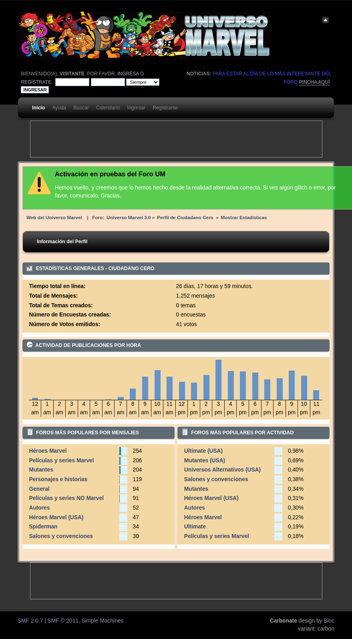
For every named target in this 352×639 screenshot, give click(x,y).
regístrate (36, 82)
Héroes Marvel (47, 451)
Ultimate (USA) (203, 451)
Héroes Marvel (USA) (56, 517)
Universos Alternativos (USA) (222, 470)
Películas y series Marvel (61, 461)
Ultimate (195, 527)
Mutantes (41, 470)
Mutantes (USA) (204, 461)
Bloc (329, 621)
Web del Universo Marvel (54, 217)
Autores (39, 508)
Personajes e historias (58, 479)
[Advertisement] (176, 139)
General (39, 489)
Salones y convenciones (61, 536)
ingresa (128, 74)
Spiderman (43, 527)
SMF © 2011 (63, 621)
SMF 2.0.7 (30, 621)
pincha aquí (314, 82)
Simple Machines (103, 621)
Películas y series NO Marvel (66, 498)
